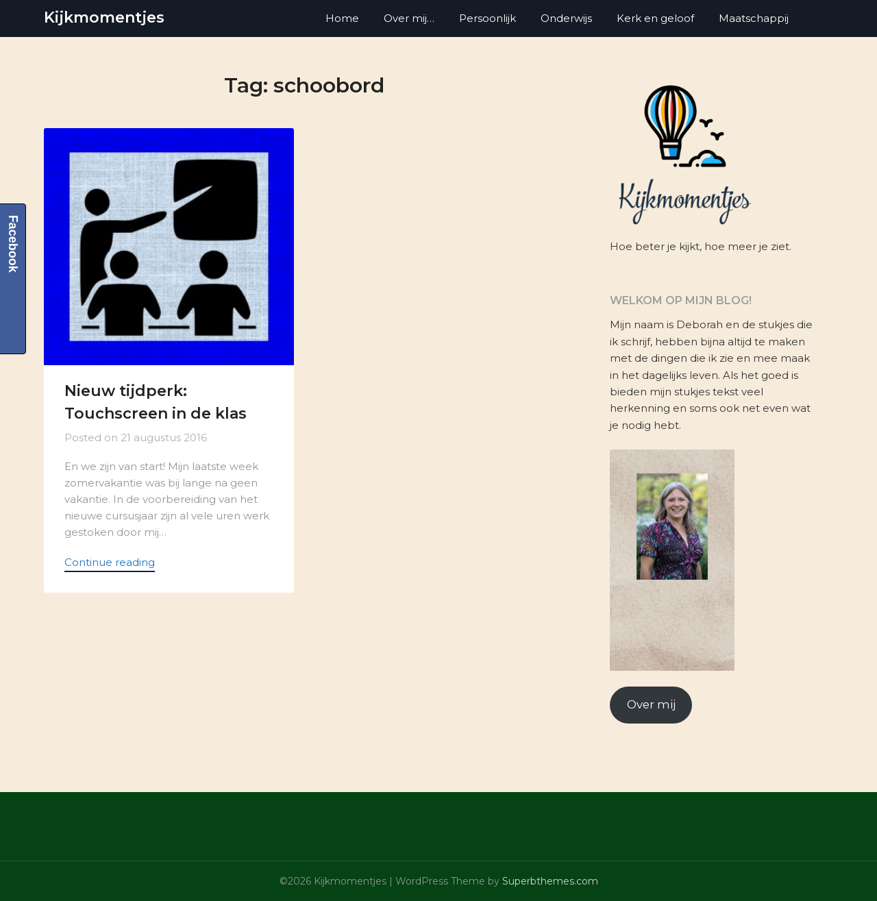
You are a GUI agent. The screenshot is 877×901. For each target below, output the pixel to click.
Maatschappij (754, 18)
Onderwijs (566, 18)
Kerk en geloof (655, 18)
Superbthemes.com (550, 881)
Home (342, 18)
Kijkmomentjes (104, 17)
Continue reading (109, 562)
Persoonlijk (487, 18)
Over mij (651, 704)
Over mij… (409, 18)
